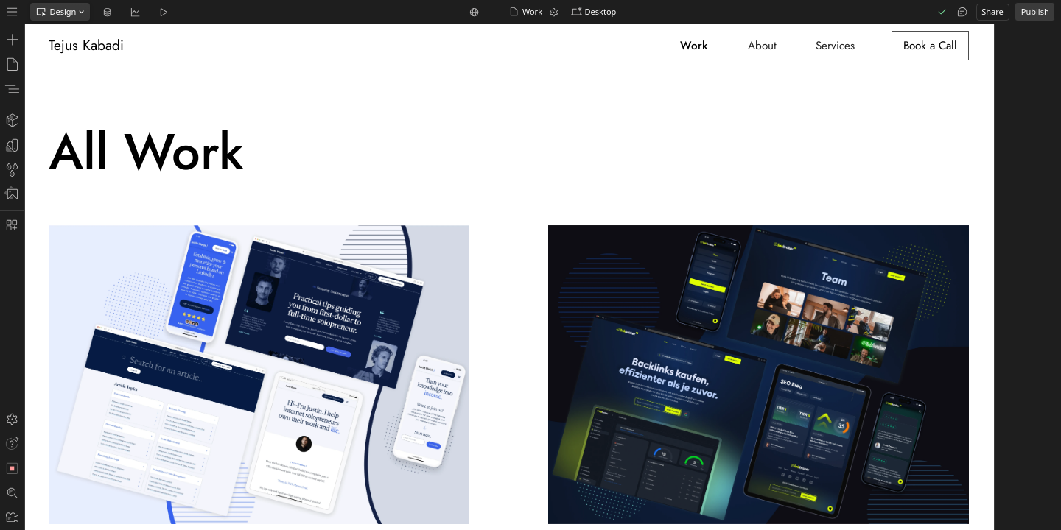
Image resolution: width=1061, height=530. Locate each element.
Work (694, 46)
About (762, 46)
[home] (89, 46)
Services (835, 46)
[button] (594, 12)
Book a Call (930, 46)
